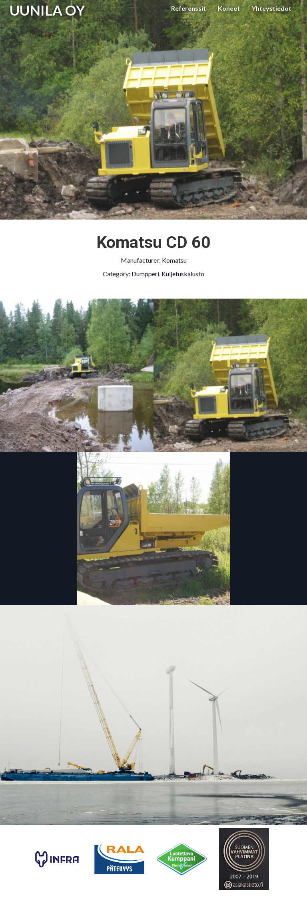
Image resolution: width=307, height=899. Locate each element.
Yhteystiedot (271, 8)
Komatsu (174, 260)
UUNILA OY (47, 10)
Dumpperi (145, 273)
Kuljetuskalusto (182, 273)
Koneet (229, 8)
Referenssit (188, 8)
